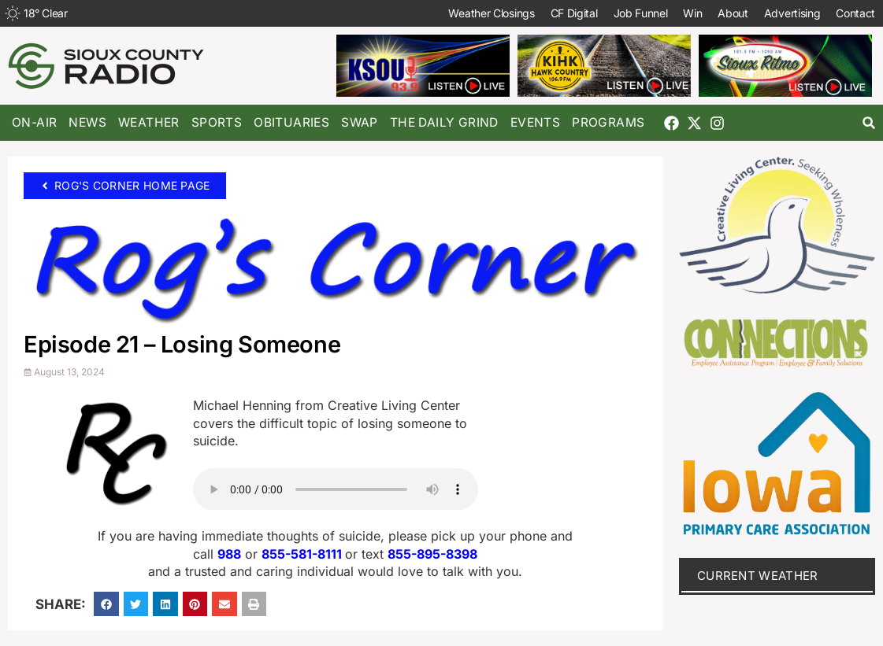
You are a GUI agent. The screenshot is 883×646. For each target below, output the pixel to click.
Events (535, 122)
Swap (359, 122)
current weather (757, 575)
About (733, 13)
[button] (869, 123)
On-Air (34, 122)
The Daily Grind (444, 122)
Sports (216, 122)
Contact (855, 13)
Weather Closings (491, 13)
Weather (149, 122)
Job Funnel (640, 13)
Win (692, 13)
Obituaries (291, 122)
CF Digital (573, 13)
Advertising (791, 13)
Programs (608, 122)
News (87, 122)
